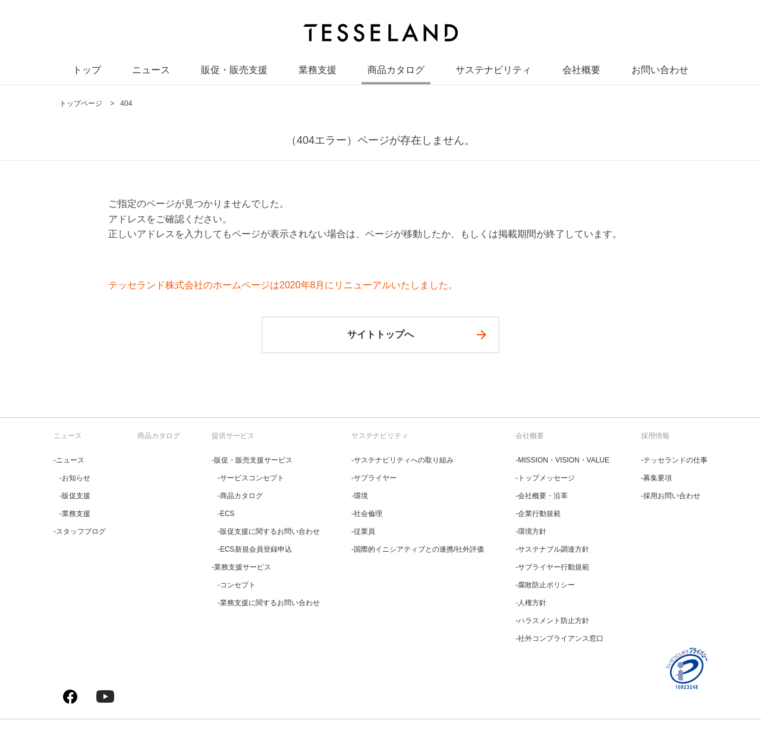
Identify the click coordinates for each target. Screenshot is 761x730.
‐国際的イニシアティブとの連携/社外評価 (417, 549)
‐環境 (359, 496)
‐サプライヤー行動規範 (552, 567)
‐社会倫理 (366, 513)
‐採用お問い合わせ (670, 496)
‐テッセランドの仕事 (674, 460)
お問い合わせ (659, 71)
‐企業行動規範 (538, 513)
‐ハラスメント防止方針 (552, 620)
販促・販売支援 (234, 71)
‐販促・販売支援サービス (252, 460)
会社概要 (581, 71)
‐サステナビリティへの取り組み (402, 460)
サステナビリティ (493, 71)
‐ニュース (69, 460)
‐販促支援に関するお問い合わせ (269, 531)
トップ (87, 71)
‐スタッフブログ (80, 531)
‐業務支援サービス (241, 567)
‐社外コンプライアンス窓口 (559, 638)
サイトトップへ (380, 334)
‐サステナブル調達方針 (552, 549)
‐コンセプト (237, 585)
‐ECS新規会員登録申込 (255, 549)
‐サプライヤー (374, 478)
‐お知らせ (74, 478)
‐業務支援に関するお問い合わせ (269, 603)
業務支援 (317, 71)
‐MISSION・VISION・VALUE (562, 460)
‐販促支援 (74, 496)
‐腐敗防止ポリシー (545, 585)
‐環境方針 (530, 531)
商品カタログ (395, 71)
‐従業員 (363, 531)
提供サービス (233, 436)
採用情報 (655, 436)
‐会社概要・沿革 (541, 496)
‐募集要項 (656, 478)
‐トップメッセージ (545, 478)
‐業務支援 (74, 513)
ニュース (151, 71)
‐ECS (226, 513)
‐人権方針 (530, 603)
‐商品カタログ (240, 496)
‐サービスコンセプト (251, 478)
